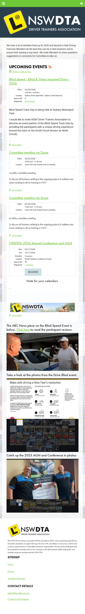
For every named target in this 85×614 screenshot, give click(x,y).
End (20, 252)
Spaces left (18, 98)
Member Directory (16, 578)
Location (19, 95)
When (19, 89)
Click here (23, 329)
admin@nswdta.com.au (18, 593)
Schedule (18, 256)
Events (11, 571)
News (10, 564)
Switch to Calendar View (22, 71)
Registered (18, 101)
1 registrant (29, 264)
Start (20, 249)
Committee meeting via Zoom (28, 152)
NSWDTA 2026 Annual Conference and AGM (40, 243)
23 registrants (30, 101)
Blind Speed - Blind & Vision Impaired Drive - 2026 (39, 81)
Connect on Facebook (18, 599)
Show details (17, 145)
